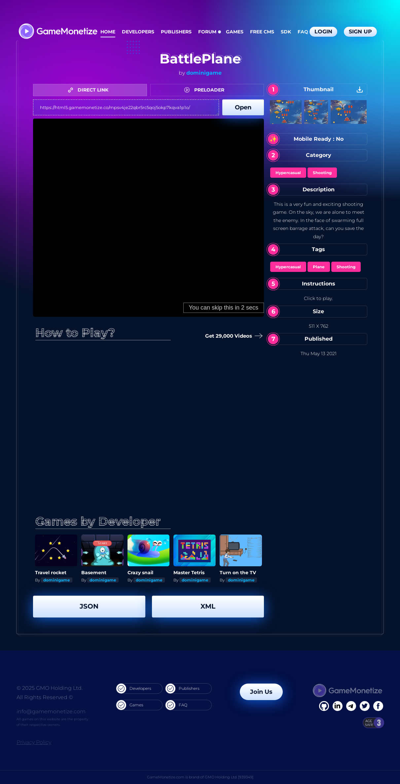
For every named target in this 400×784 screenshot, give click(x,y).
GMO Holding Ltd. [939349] (229, 777)
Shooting (322, 172)
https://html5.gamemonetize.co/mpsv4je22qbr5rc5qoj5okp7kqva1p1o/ (126, 107)
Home (107, 31)
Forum (207, 31)
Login (323, 31)
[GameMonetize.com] (58, 32)
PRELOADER (206, 90)
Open (243, 107)
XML (207, 606)
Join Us (261, 691)
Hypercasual (288, 172)
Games (234, 31)
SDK (286, 31)
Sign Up (360, 31)
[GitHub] (378, 706)
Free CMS (262, 31)
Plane (319, 266)
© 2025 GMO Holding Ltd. (50, 688)
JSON (89, 606)
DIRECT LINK (89, 90)
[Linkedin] (351, 706)
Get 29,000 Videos (231, 336)
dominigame (204, 73)
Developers (138, 31)
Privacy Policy (34, 742)
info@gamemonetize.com (51, 711)
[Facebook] (324, 706)
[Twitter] (365, 706)
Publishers (176, 31)
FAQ (303, 31)
